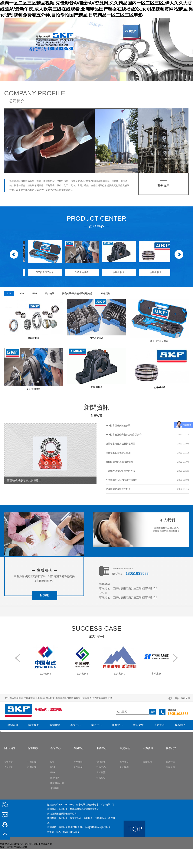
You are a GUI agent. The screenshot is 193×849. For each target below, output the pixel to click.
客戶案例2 (114, 673)
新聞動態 (54, 724)
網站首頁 (13, 724)
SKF (9, 293)
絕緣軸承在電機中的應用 (118, 452)
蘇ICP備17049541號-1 (67, 831)
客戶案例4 (41, 673)
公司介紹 (8, 762)
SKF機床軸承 (41, 272)
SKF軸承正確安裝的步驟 (118, 425)
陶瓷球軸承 (74, 827)
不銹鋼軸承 (95, 827)
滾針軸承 (49, 293)
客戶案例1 (151, 673)
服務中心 (117, 724)
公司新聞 (31, 762)
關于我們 (33, 724)
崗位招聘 (147, 762)
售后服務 (101, 777)
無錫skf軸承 (152, 272)
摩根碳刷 (105, 293)
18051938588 (137, 573)
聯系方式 (170, 762)
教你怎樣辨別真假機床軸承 (119, 461)
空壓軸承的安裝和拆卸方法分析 (121, 480)
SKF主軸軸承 (115, 272)
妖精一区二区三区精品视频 (13, 847)
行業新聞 (31, 767)
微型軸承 (106, 827)
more (44, 595)
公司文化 (8, 767)
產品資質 (124, 762)
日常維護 (101, 772)
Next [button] (178, 255)
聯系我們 (180, 724)
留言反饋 (185, 698)
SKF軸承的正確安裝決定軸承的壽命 (124, 434)
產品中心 (75, 724)
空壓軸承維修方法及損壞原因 (120, 443)
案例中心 (96, 724)
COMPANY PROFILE (34, 93)
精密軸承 (63, 827)
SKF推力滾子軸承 (78, 272)
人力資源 (159, 724)
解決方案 (101, 762)
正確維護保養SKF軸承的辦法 (120, 471)
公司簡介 (16, 101)
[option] (96, 49)
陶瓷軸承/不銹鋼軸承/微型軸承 (77, 293)
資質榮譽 (138, 724)
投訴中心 (101, 767)
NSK (22, 293)
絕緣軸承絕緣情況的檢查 (118, 489)
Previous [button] (14, 255)
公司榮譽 (124, 767)
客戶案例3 (77, 673)
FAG (34, 293)
